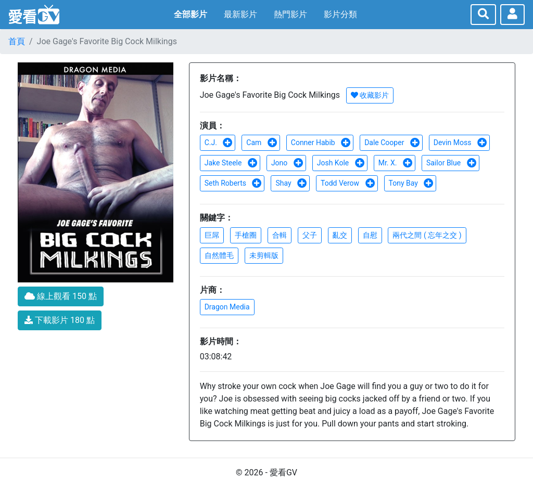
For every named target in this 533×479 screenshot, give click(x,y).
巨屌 (212, 235)
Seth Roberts (233, 183)
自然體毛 (219, 255)
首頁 (16, 41)
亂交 (340, 235)
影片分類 (340, 14)
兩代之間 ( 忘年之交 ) (426, 235)
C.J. (219, 142)
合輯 (279, 235)
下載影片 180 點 (59, 320)
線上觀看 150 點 (60, 296)
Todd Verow (348, 183)
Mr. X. (395, 163)
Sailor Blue (451, 163)
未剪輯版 (263, 255)
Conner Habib (321, 142)
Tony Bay (411, 183)
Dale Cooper (392, 142)
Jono (287, 163)
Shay (291, 183)
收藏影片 (370, 95)
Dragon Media (227, 307)
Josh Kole (341, 163)
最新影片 (240, 14)
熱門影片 (290, 14)
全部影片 (190, 14)
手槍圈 (246, 235)
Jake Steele (231, 163)
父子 (309, 235)
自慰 (370, 235)
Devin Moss (460, 142)
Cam (261, 142)
